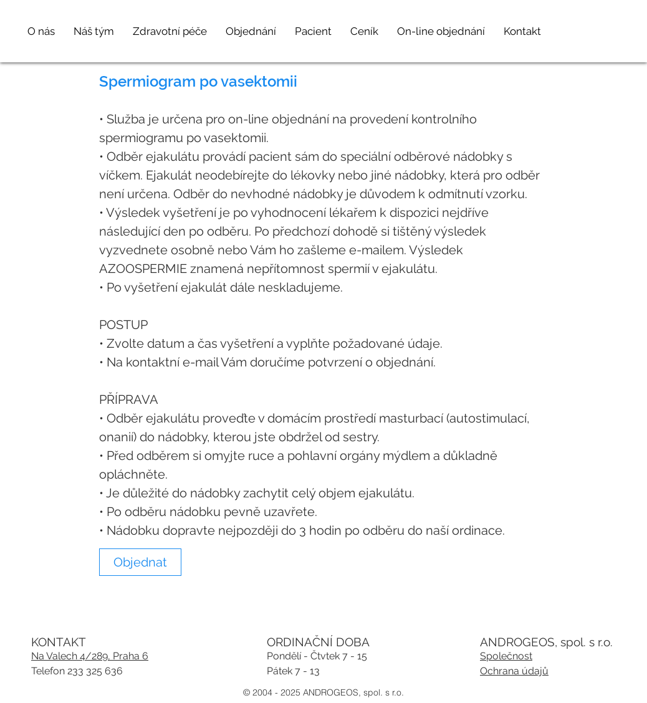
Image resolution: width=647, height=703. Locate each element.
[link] (140, 562)
